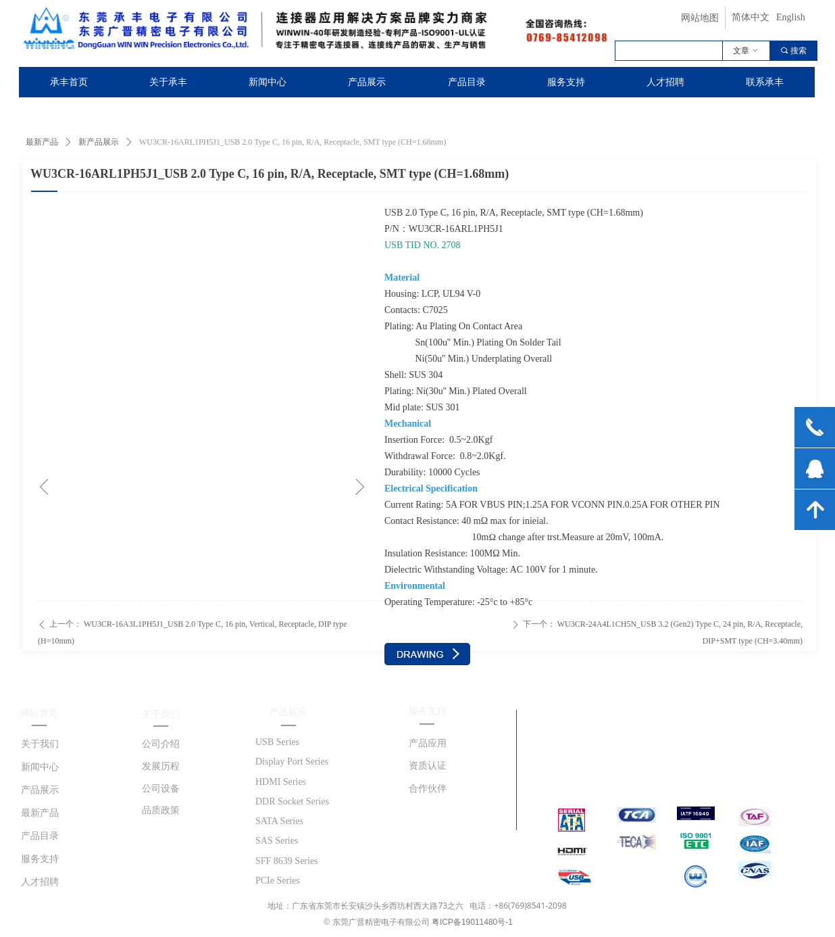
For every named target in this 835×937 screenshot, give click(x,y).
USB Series (277, 742)
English (790, 17)
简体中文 (750, 17)
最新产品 (42, 142)
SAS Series (276, 841)
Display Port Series (291, 761)
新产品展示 (98, 142)
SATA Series (279, 821)
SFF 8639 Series (286, 861)
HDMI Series (280, 782)
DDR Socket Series (292, 801)
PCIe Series (277, 880)
